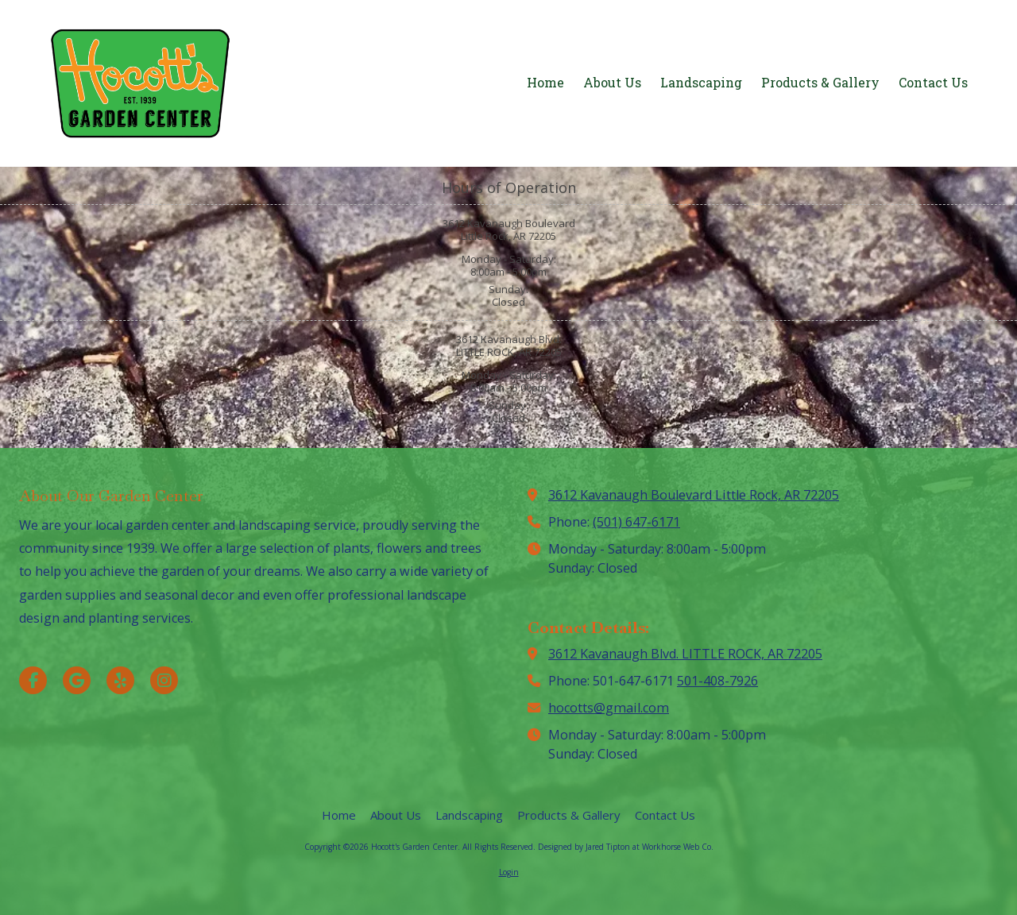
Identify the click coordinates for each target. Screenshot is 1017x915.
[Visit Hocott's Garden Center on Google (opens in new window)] (77, 680)
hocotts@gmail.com (608, 707)
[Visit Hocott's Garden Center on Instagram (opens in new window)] (164, 680)
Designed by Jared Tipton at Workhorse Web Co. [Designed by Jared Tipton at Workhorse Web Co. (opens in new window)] (625, 846)
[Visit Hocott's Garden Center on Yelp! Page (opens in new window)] (120, 680)
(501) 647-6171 (636, 522)
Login (509, 872)
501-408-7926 (717, 680)
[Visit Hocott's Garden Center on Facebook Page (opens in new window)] (33, 680)
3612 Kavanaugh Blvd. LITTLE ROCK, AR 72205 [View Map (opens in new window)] (685, 653)
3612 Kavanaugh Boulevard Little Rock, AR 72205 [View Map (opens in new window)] (693, 495)
